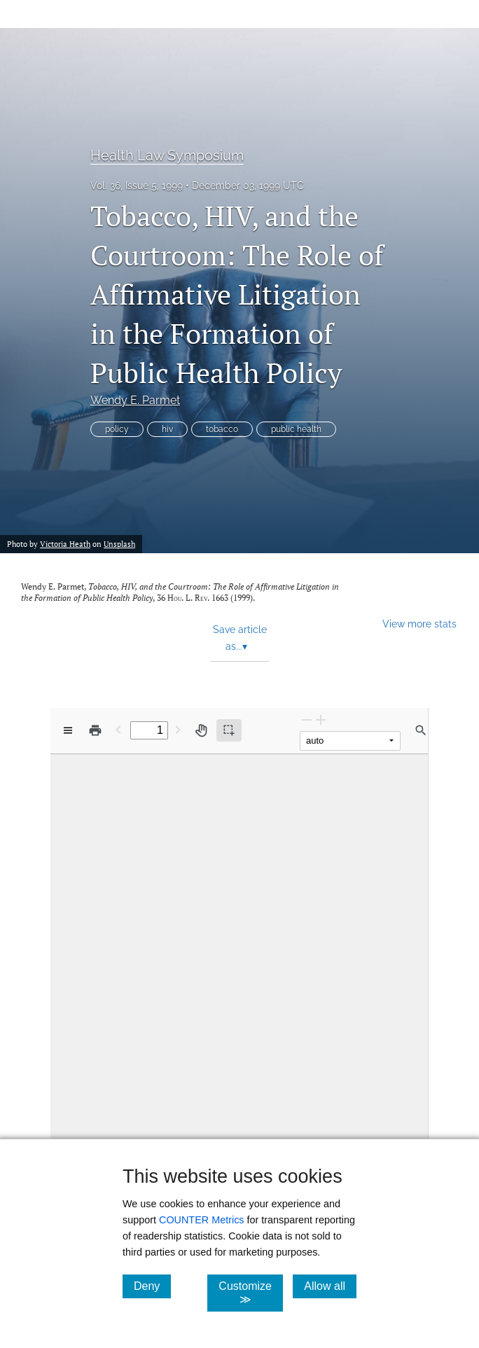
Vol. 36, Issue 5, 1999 (136, 185)
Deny (152, 1285)
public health (296, 429)
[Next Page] (177, 729)
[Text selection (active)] (229, 730)
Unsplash (119, 544)
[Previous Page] (118, 729)
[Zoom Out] (306, 719)
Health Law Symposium (167, 155)
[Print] (95, 730)
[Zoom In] (320, 719)
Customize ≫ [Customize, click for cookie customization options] (250, 1292)
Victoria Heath (65, 544)
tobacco (222, 429)
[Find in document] (420, 730)
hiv (167, 429)
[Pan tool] (201, 730)
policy (117, 429)
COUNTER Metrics (201, 1219)
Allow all (330, 1285)
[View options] (68, 730)
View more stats (419, 624)
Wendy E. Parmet (135, 400)
